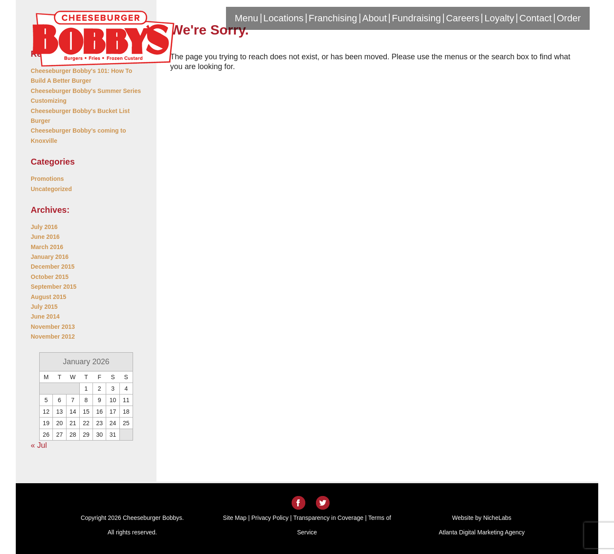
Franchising (333, 18)
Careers (462, 18)
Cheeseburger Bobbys (103, 39)
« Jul (39, 445)
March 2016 (47, 247)
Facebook (298, 503)
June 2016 (45, 236)
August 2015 (48, 296)
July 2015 (44, 306)
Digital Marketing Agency (491, 532)
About (374, 18)
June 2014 (45, 316)
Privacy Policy (270, 517)
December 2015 (53, 266)
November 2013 (53, 326)
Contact (535, 18)
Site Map (234, 517)
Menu (246, 18)
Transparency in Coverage (328, 517)
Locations (284, 18)
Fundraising (416, 18)
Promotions (47, 178)
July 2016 (44, 226)
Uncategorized (51, 189)
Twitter (323, 503)
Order (569, 18)
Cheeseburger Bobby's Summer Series (86, 90)
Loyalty (499, 18)
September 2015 (53, 286)
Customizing (49, 100)
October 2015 (50, 276)
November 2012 (53, 336)
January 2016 (50, 256)
